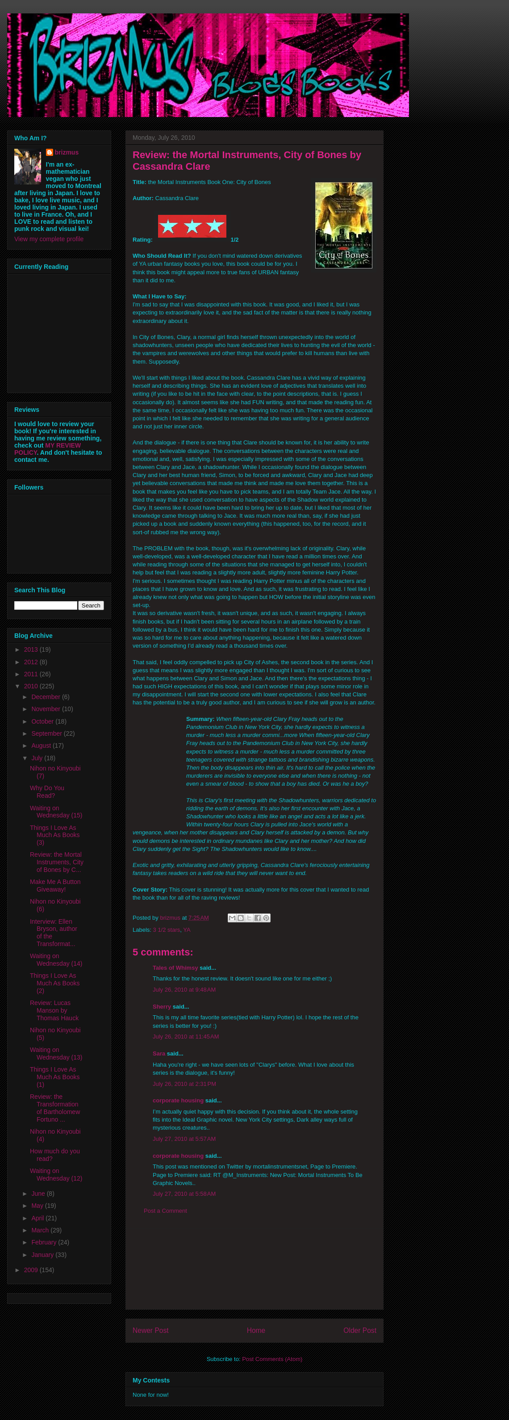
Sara (159, 1053)
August (41, 745)
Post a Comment (165, 1210)
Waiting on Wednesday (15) (56, 811)
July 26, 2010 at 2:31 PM (184, 1084)
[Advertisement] (254, 1269)
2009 (32, 1269)
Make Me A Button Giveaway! (55, 885)
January (43, 1254)
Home (256, 1330)
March (40, 1230)
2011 (32, 674)
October (43, 721)
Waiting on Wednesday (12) (56, 1174)
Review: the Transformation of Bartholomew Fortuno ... (55, 1108)
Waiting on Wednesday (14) (56, 959)
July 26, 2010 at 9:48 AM (184, 989)
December (46, 696)
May (38, 1205)
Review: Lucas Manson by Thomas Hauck (54, 1010)
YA (186, 929)
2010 (32, 686)
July (37, 758)
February (44, 1242)
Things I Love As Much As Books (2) (55, 983)
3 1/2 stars (166, 929)
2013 (32, 649)
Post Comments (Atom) (272, 1359)
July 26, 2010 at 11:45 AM (186, 1036)
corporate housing (178, 1100)
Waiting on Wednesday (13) (56, 1053)
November (46, 708)
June (38, 1193)
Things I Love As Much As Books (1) (55, 1077)
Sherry (162, 1006)
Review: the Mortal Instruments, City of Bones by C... (56, 862)
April (38, 1218)
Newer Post (151, 1330)
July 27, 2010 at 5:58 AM (184, 1193)
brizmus (67, 152)
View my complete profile (48, 239)
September (47, 733)
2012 (32, 662)
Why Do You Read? (47, 791)
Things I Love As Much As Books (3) (55, 835)
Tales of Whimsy (175, 967)
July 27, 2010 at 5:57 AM (184, 1138)
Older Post (359, 1330)
